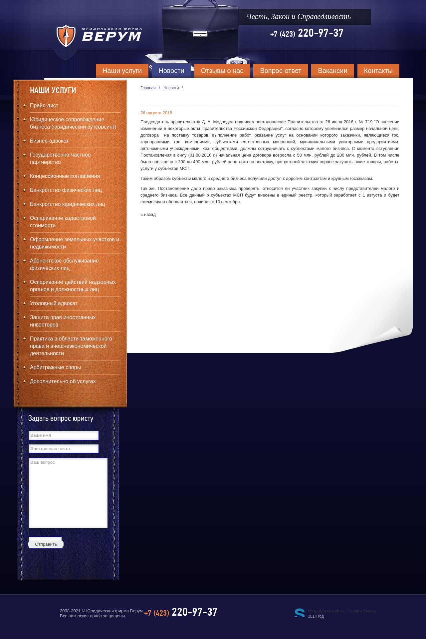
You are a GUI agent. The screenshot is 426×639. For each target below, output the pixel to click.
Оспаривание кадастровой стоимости (63, 221)
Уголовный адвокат (54, 303)
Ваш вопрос (68, 493)
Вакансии (332, 70)
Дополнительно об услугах (63, 381)
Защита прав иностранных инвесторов (63, 321)
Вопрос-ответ (280, 70)
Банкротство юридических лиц (67, 204)
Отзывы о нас (222, 70)
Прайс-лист (44, 105)
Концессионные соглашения (65, 176)
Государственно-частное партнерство (60, 158)
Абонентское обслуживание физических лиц (64, 264)
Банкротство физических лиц (66, 190)
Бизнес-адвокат (49, 141)
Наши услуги (122, 70)
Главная (148, 88)
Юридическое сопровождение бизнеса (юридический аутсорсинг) (73, 123)
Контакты (378, 70)
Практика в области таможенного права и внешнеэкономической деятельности (71, 346)
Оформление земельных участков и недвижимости (74, 243)
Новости (171, 70)
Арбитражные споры (55, 367)
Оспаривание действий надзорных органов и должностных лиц (73, 285)
